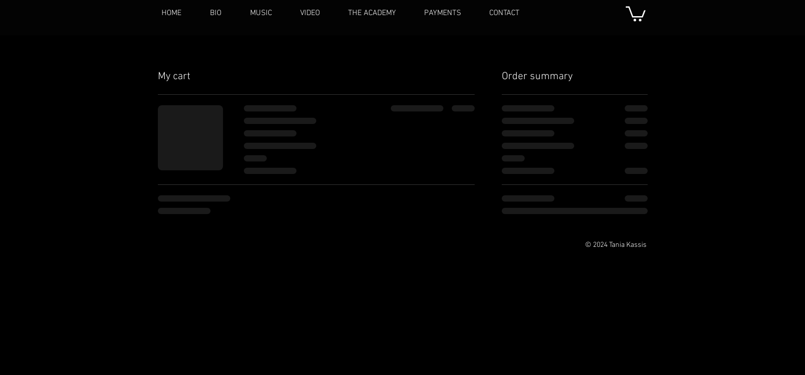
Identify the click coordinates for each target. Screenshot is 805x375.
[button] (636, 13)
